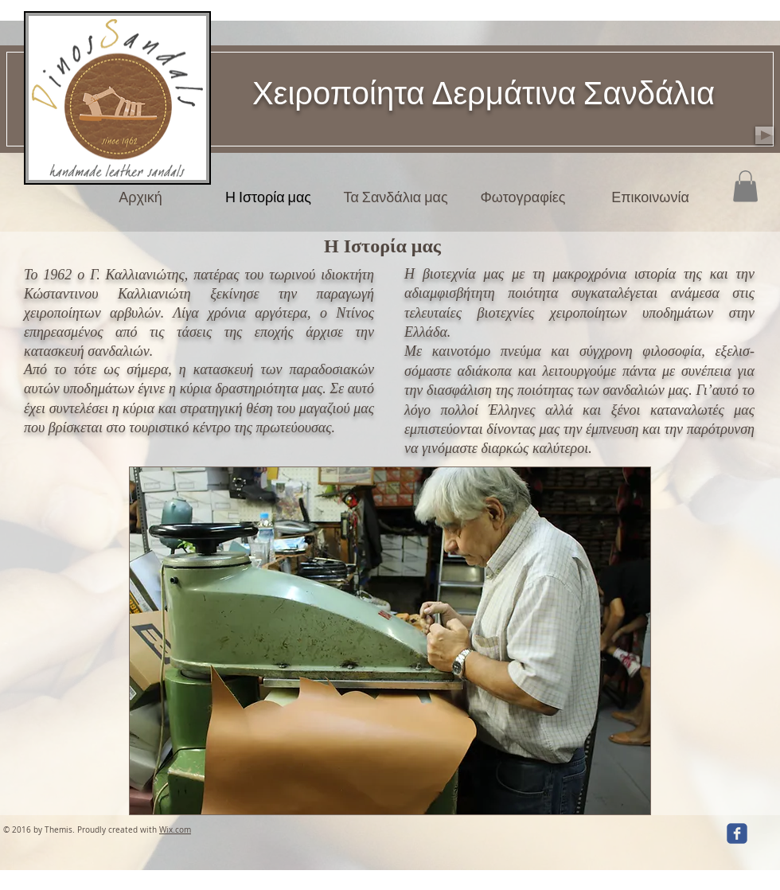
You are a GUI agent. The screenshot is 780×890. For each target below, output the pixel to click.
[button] (745, 185)
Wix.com (175, 830)
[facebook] (737, 833)
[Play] (764, 135)
